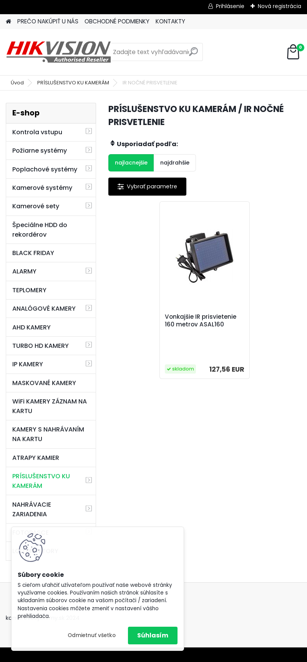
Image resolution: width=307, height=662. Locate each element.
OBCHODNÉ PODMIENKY (117, 21)
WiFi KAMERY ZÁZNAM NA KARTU (49, 406)
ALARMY (24, 271)
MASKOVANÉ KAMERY (44, 383)
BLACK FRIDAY (33, 253)
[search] (193, 54)
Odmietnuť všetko (92, 635)
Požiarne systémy (39, 150)
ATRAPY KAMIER (35, 457)
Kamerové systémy (42, 187)
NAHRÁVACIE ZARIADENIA (31, 509)
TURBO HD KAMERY (40, 345)
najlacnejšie (131, 162)
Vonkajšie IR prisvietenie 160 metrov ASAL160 (200, 320)
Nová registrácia (279, 6)
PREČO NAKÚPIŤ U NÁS (47, 21)
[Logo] (58, 52)
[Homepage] (8, 21)
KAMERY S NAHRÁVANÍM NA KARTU (48, 434)
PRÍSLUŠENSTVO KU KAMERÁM (73, 82)
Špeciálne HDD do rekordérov (39, 230)
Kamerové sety (35, 206)
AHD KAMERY (31, 327)
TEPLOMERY (29, 290)
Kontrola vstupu (37, 132)
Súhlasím (152, 635)
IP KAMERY (27, 364)
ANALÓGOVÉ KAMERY (44, 308)
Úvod (17, 82)
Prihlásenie (230, 6)
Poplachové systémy (44, 169)
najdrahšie (174, 162)
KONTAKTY (170, 21)
